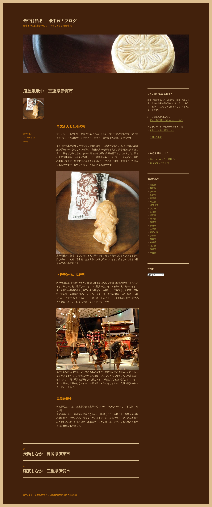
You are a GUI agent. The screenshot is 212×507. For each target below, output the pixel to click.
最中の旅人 (27, 134)
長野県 (153, 215)
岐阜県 (153, 218)
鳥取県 (153, 239)
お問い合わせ (156, 137)
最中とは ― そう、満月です (163, 159)
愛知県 (153, 225)
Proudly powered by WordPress (63, 495)
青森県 (153, 184)
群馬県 (153, 198)
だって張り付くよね (159, 162)
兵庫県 (153, 235)
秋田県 (153, 188)
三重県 (26, 141)
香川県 (153, 245)
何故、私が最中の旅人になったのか (166, 120)
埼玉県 (153, 201)
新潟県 (153, 208)
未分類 (153, 252)
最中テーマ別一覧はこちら (162, 130)
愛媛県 (153, 249)
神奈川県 (154, 205)
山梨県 (153, 212)
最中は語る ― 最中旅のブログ (50, 20)
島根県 (153, 242)
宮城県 (153, 191)
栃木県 (153, 195)
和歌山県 (154, 232)
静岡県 (153, 222)
